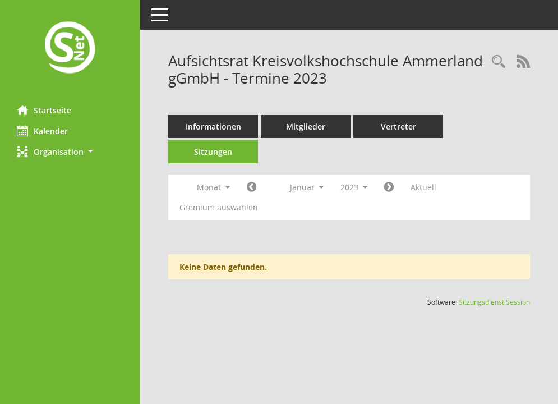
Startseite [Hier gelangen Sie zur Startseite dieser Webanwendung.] (44, 110)
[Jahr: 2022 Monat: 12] (251, 187)
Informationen (213, 126)
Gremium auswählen (218, 207)
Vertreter (398, 126)
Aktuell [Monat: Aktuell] (423, 187)
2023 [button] (353, 187)
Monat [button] (213, 187)
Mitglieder (305, 126)
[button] (70, 151)
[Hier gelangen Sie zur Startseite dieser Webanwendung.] (70, 48)
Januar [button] (307, 187)
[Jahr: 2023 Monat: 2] (389, 187)
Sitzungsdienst (494, 302)
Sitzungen (213, 151)
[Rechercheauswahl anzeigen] (498, 62)
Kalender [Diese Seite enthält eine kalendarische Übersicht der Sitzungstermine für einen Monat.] (42, 130)
